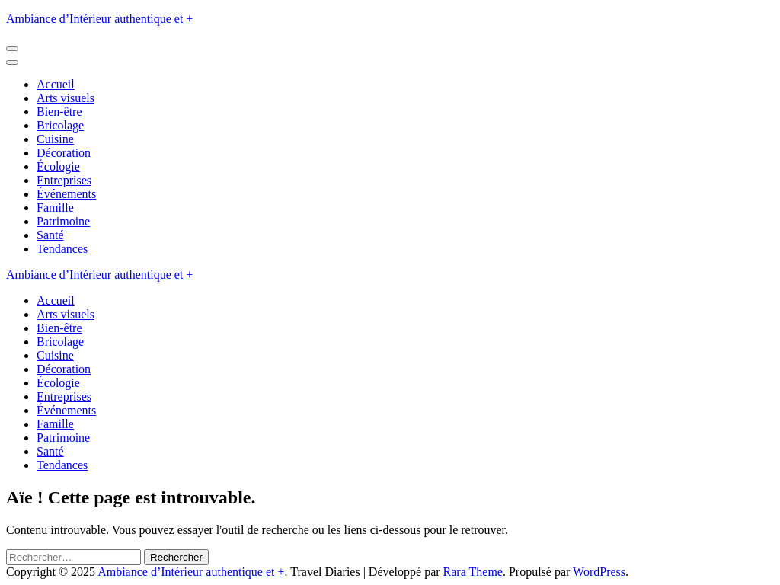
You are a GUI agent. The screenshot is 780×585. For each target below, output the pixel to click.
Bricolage (60, 125)
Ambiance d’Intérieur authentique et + (99, 18)
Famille (55, 207)
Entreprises (64, 180)
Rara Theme (473, 571)
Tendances (62, 248)
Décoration (64, 152)
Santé (50, 235)
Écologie (58, 166)
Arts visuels (65, 97)
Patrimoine (63, 221)
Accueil (56, 84)
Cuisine (55, 139)
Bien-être (59, 111)
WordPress (599, 571)
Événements (66, 193)
